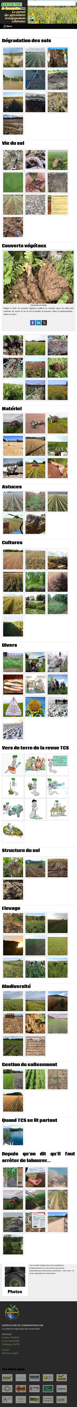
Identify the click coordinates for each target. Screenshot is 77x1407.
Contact (5, 1350)
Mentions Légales (10, 1353)
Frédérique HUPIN (10, 1344)
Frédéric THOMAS (10, 1338)
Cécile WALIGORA (11, 1341)
